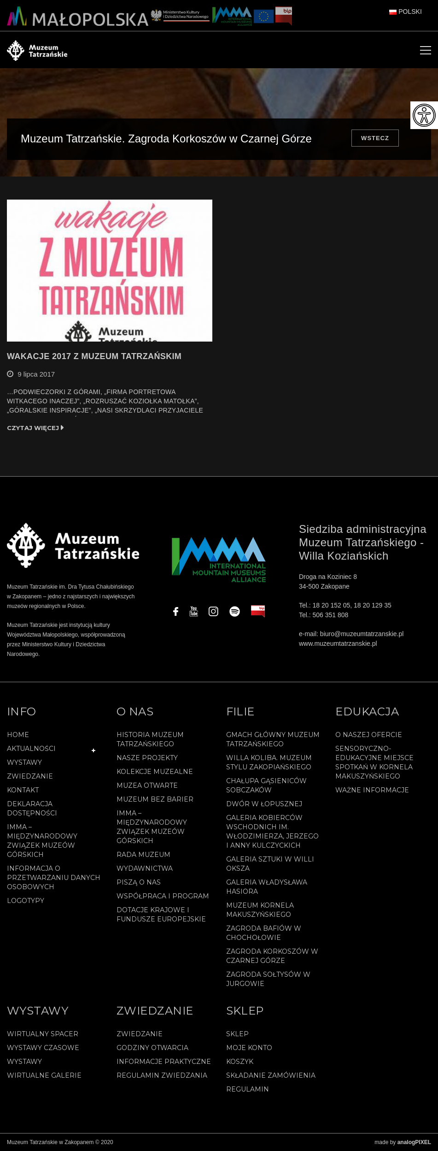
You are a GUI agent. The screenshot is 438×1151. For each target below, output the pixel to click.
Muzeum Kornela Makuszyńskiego (260, 910)
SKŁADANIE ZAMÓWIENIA (270, 1075)
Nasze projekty (147, 758)
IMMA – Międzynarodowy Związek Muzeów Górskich (42, 841)
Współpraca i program (163, 896)
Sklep (237, 1034)
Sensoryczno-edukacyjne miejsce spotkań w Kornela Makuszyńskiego (374, 762)
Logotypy (25, 901)
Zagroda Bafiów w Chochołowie (263, 933)
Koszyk (239, 1061)
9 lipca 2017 (36, 374)
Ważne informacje (372, 790)
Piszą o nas (139, 882)
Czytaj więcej (33, 427)
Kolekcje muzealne (155, 771)
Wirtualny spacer (42, 1034)
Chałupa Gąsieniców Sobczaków (266, 785)
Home (18, 735)
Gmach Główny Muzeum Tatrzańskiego (273, 739)
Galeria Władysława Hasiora (266, 887)
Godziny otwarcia (152, 1048)
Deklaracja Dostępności (32, 808)
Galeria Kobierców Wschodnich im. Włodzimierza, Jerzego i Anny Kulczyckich (272, 832)
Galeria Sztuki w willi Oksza (270, 864)
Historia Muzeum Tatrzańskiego (150, 739)
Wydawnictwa (145, 868)
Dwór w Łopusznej (264, 804)
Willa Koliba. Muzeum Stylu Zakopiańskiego (269, 762)
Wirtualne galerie (44, 1075)
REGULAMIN (247, 1089)
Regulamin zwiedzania (162, 1075)
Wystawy (24, 762)
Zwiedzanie (30, 776)
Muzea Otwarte (147, 785)
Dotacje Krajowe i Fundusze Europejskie (161, 914)
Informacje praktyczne (164, 1061)
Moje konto (249, 1048)
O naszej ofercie (368, 735)
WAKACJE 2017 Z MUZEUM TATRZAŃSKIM (94, 356)
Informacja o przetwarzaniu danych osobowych (53, 877)
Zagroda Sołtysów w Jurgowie (268, 979)
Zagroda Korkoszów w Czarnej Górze (272, 956)
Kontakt (23, 790)
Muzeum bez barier (155, 799)
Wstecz (375, 138)
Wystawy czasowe (43, 1048)
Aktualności (31, 748)
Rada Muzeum (143, 854)
